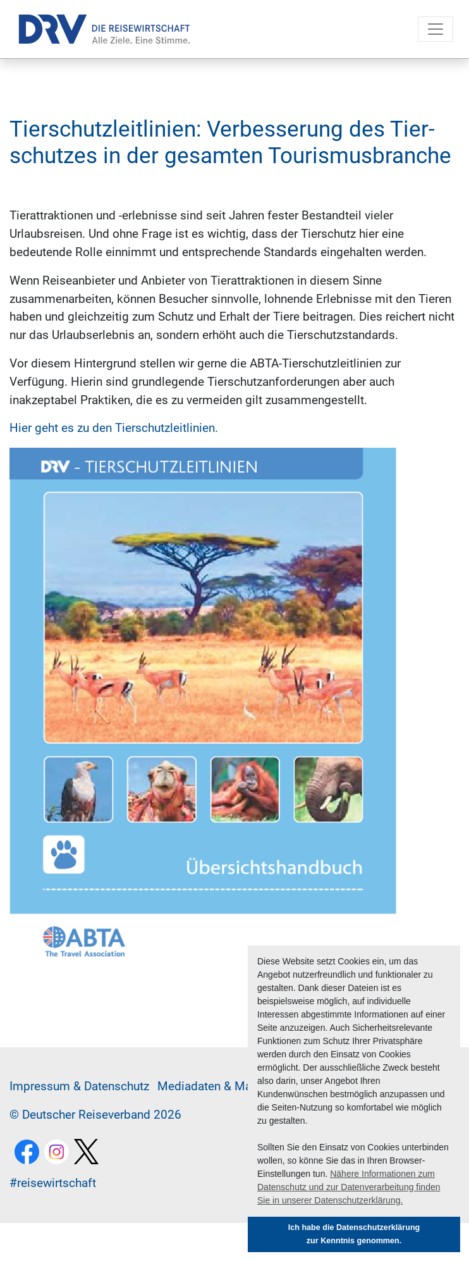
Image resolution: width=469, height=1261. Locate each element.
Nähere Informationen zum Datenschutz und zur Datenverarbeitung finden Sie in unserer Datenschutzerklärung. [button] (349, 1187)
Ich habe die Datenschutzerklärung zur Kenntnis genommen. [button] (354, 1234)
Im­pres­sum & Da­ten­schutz (79, 1086)
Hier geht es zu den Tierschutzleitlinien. (113, 428)
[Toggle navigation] (435, 29)
